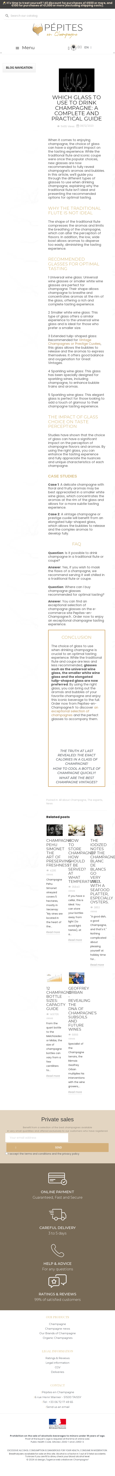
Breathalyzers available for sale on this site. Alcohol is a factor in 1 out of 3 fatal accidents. (57, 1453)
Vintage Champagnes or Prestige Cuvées (74, 342)
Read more (53, 932)
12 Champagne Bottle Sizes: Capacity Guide (54, 998)
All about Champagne (72, 800)
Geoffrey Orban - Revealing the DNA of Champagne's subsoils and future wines (76, 1008)
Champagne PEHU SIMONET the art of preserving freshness (54, 852)
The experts (94, 800)
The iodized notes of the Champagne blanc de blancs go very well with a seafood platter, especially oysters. (98, 871)
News (49, 803)
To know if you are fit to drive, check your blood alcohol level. (57, 1456)
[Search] (57, 16)
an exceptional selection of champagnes (74, 711)
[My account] (68, 48)
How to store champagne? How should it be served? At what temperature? (76, 861)
